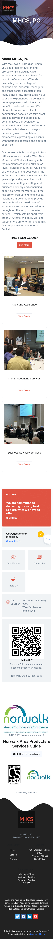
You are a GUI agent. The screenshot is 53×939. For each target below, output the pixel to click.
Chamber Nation (37, 934)
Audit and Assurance (24, 304)
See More (24, 245)
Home (13, 850)
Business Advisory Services (24, 452)
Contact (13, 859)
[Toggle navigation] (48, 8)
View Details (24, 316)
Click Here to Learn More (26, 754)
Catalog (13, 855)
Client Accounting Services (24, 378)
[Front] (9, 8)
